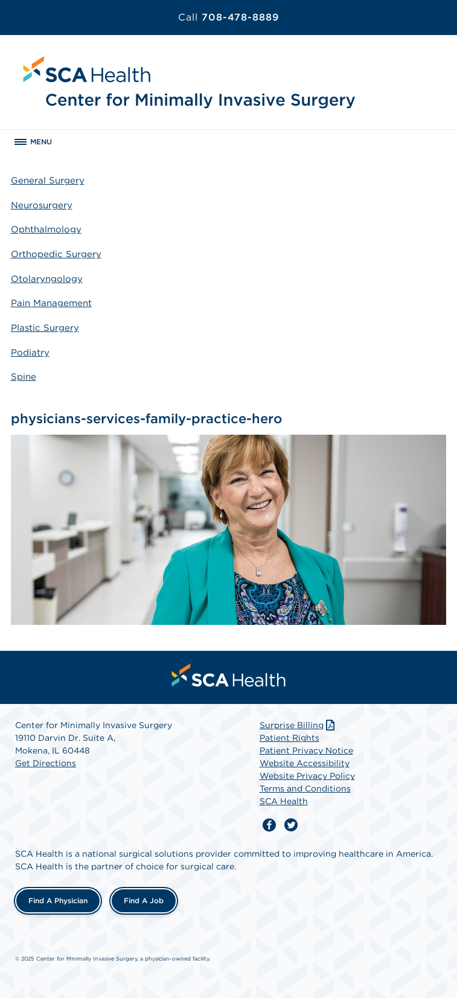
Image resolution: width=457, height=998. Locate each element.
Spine (23, 376)
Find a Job (144, 900)
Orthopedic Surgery (56, 254)
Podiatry (30, 352)
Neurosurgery (41, 205)
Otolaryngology (47, 278)
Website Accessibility (305, 763)
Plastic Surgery (45, 327)
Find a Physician (58, 900)
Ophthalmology (46, 229)
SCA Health (284, 801)
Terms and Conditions (305, 788)
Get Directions (45, 763)
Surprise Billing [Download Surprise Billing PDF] (298, 725)
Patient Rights (289, 738)
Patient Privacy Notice (306, 750)
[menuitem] (228, 675)
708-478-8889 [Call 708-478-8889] (229, 17)
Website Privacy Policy (307, 776)
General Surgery (48, 180)
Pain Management (51, 303)
